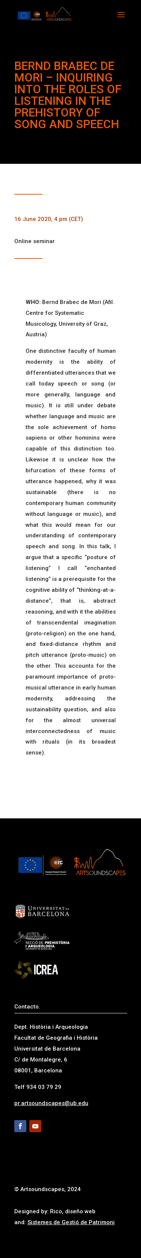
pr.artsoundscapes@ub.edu (51, 1103)
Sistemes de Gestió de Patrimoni (71, 1222)
